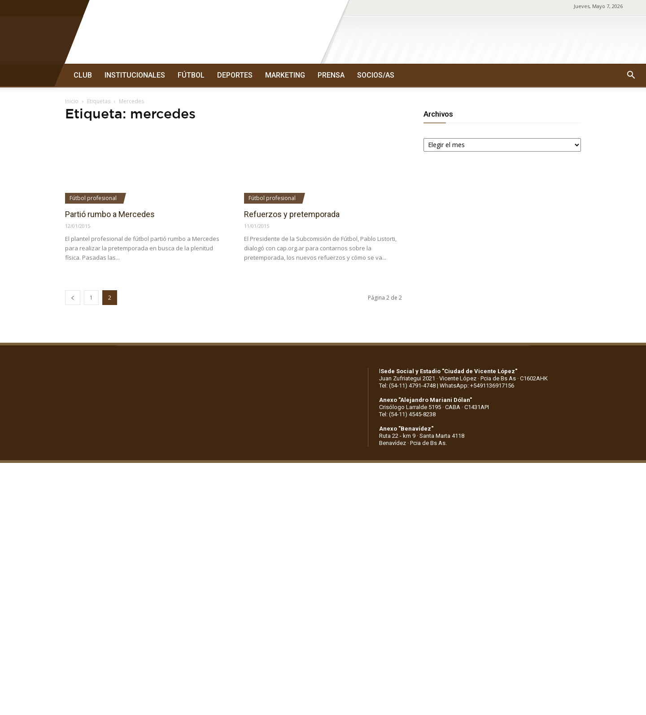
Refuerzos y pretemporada (292, 214)
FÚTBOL (191, 75)
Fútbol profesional (93, 198)
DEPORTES (235, 75)
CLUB (83, 75)
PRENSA (331, 75)
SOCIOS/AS (375, 75)
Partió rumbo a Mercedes (110, 214)
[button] (631, 75)
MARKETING (285, 75)
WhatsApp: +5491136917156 (477, 385)
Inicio (72, 101)
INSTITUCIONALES (135, 75)
